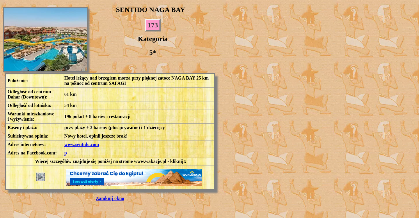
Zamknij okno (110, 198)
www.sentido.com (81, 144)
